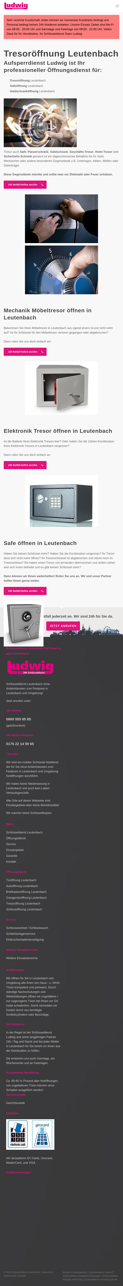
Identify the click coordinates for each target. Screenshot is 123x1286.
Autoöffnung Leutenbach (22, 886)
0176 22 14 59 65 (20, 744)
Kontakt (11, 861)
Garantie (11, 855)
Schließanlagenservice (21, 933)
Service (11, 844)
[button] (117, 6)
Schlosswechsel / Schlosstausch (27, 928)
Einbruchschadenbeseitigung (25, 939)
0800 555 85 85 (18, 719)
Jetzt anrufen (63, 625)
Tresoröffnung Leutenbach (23, 903)
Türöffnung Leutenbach (21, 880)
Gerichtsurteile (15, 1103)
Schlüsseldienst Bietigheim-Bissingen (81, 1276)
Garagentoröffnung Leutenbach (26, 897)
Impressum (46, 1272)
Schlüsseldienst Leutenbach (24, 832)
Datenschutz (10, 1275)
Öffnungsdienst (16, 838)
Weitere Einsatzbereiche (22, 958)
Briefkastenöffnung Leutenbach (26, 891)
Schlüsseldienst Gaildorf (100, 1272)
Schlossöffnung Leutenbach (24, 909)
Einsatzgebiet (15, 850)
